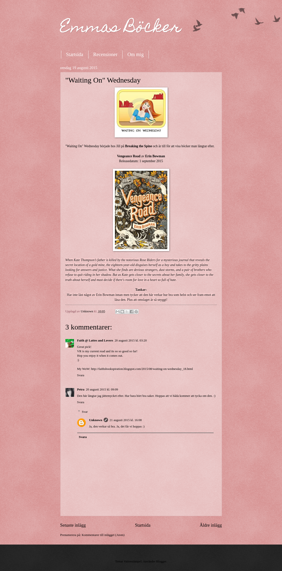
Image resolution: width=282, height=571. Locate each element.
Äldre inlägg (211, 525)
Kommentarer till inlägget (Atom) (103, 535)
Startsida (74, 54)
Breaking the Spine (138, 146)
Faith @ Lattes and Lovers (95, 340)
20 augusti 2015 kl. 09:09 (102, 389)
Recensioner (105, 54)
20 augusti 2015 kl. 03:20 (131, 340)
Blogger (161, 561)
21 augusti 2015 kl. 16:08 (126, 420)
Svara (80, 375)
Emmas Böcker (120, 28)
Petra (81, 389)
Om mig (135, 54)
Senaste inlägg (73, 525)
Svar (85, 411)
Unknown (95, 420)
